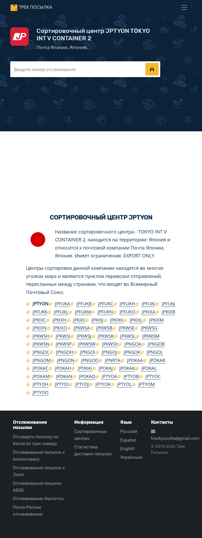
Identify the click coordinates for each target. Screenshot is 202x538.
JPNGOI (87, 352)
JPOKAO (87, 376)
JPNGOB (156, 344)
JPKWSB (104, 328)
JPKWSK (106, 336)
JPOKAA (135, 360)
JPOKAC (40, 368)
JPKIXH (60, 320)
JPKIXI (79, 320)
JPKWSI (63, 336)
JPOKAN (64, 376)
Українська (131, 457)
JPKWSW (86, 344)
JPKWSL (128, 336)
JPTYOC (153, 376)
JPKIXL (136, 320)
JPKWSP (64, 344)
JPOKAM (41, 376)
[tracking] (152, 69)
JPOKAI (85, 368)
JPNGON (65, 360)
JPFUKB (84, 304)
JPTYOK (102, 384)
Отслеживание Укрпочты (38, 498)
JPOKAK (127, 368)
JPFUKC (105, 304)
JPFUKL (61, 312)
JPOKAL (149, 368)
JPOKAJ (106, 368)
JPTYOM (146, 384)
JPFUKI (148, 304)
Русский (128, 431)
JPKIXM (156, 320)
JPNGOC (41, 352)
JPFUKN (105, 312)
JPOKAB (157, 360)
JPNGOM (41, 360)
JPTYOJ (82, 384)
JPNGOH (64, 352)
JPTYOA (109, 376)
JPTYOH (40, 384)
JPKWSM (150, 336)
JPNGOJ (109, 352)
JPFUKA (62, 304)
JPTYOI (62, 384)
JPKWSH (41, 336)
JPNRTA (112, 360)
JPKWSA (82, 328)
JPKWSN (41, 344)
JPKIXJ (97, 320)
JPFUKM (83, 312)
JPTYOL (124, 384)
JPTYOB (131, 376)
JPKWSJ (84, 336)
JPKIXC (39, 320)
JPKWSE (126, 328)
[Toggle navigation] (184, 7)
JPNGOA (132, 344)
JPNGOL (155, 352)
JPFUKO (127, 312)
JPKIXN (40, 328)
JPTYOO (40, 392)
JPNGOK (132, 352)
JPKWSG (149, 328)
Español (128, 440)
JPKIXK (116, 320)
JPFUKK (40, 312)
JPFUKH (127, 304)
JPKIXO (60, 328)
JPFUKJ (168, 304)
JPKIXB (168, 312)
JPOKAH (63, 368)
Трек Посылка (35, 7)
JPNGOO (89, 360)
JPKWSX (110, 344)
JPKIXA (148, 312)
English (127, 448)
